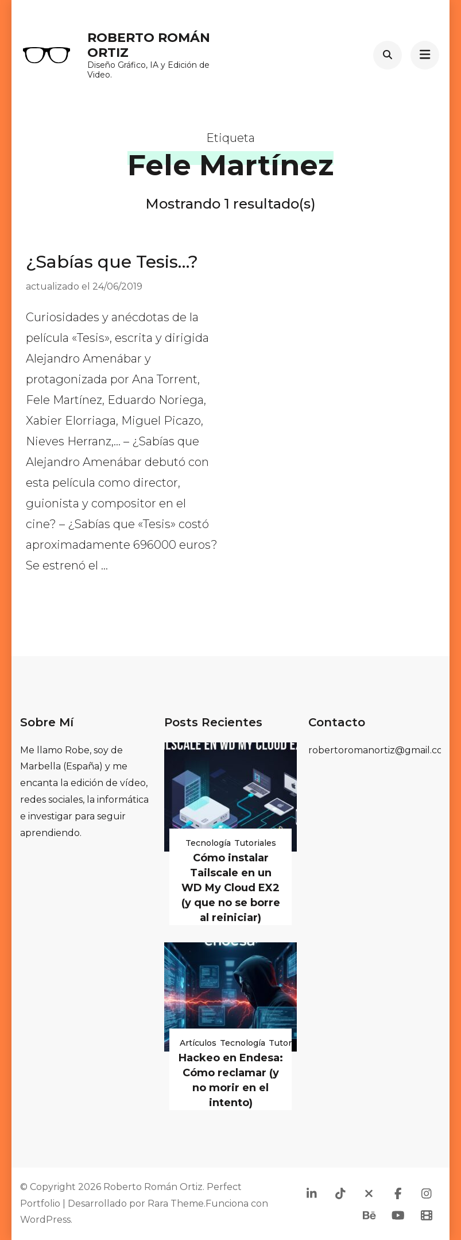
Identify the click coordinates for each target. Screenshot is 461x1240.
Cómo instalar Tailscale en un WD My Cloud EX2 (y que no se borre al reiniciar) (230, 888)
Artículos (198, 1043)
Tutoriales (255, 843)
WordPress (45, 1219)
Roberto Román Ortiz (148, 45)
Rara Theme (176, 1203)
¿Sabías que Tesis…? (112, 261)
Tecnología (208, 843)
